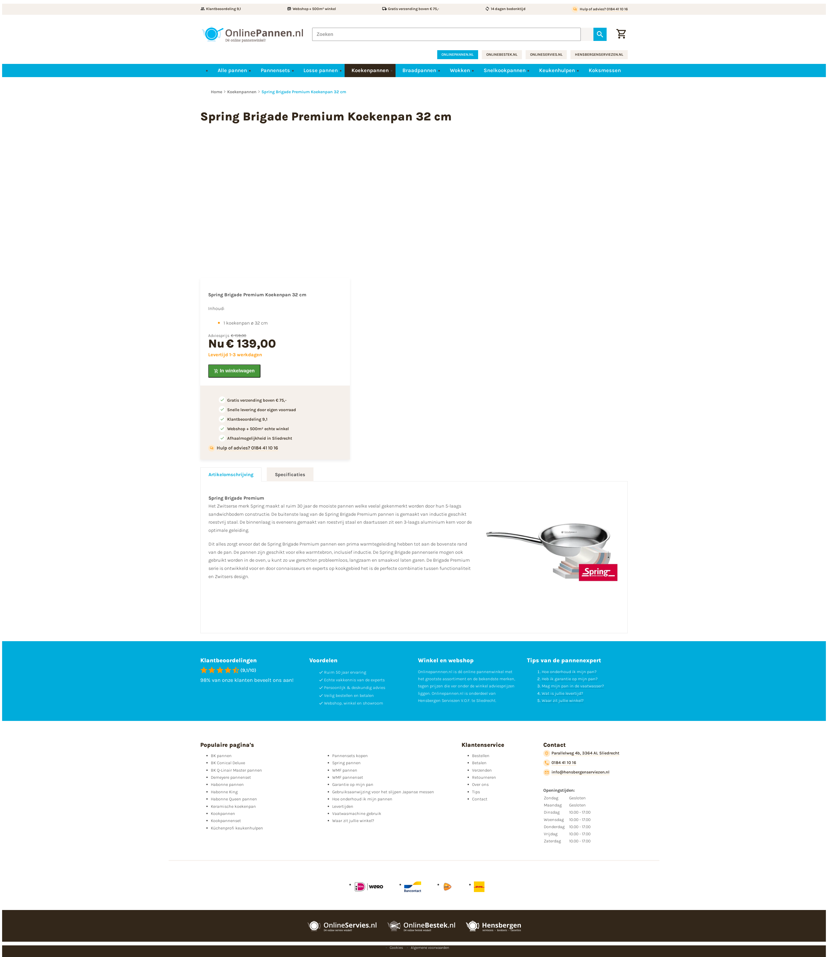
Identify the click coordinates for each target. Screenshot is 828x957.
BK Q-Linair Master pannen (236, 770)
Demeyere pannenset (231, 777)
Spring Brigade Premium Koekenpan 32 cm (303, 91)
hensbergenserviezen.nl (599, 54)
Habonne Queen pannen (234, 798)
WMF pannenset (347, 777)
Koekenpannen (241, 91)
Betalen (479, 762)
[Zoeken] (446, 34)
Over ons (480, 784)
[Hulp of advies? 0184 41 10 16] (600, 9)
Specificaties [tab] (290, 474)
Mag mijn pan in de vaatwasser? (573, 685)
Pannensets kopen (350, 755)
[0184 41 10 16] (559, 762)
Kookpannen (223, 813)
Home (216, 91)
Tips (476, 791)
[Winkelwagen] (621, 34)
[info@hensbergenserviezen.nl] (576, 772)
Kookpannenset (226, 820)
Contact (479, 798)
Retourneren (484, 777)
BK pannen (221, 755)
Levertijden (342, 806)
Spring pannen (346, 762)
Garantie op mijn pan (352, 784)
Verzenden (482, 770)
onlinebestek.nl (501, 54)
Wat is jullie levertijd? (562, 693)
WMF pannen (344, 770)
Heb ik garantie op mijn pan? (570, 678)
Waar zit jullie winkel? (563, 700)
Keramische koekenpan (233, 806)
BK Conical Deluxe (228, 762)
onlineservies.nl (546, 54)
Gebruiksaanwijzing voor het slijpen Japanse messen (383, 791)
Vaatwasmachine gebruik (356, 813)
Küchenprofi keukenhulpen (237, 828)
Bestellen (480, 755)
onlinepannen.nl (457, 54)
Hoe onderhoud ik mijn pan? (569, 671)
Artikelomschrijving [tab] (230, 474)
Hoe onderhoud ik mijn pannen (362, 798)
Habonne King (224, 791)
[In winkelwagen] (234, 371)
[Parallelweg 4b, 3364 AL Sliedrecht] (581, 753)
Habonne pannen (227, 784)
